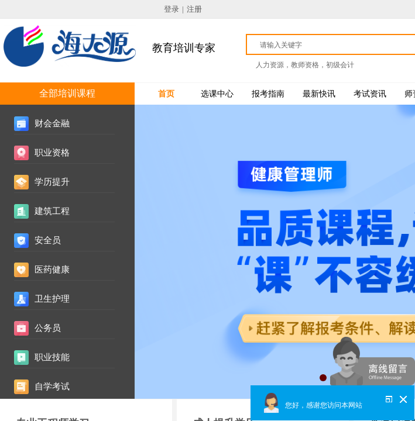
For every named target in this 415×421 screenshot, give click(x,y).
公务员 (48, 328)
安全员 (48, 240)
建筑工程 (52, 211)
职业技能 (52, 357)
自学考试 (52, 386)
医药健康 (52, 269)
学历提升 (52, 182)
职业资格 (52, 152)
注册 (194, 9)
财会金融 (52, 123)
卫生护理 (52, 298)
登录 (171, 9)
